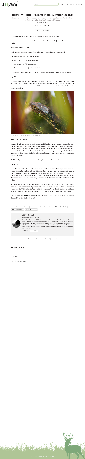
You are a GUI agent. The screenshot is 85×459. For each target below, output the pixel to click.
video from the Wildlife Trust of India (26, 196)
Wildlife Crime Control (61, 207)
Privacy (80, 454)
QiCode (52, 457)
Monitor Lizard (33, 207)
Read (61, 4)
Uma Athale (43, 23)
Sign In (72, 4)
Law (20, 207)
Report (55, 239)
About (68, 454)
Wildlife (51, 207)
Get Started (79, 4)
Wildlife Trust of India (31, 209)
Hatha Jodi (14, 207)
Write (66, 4)
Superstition (43, 207)
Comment (30, 239)
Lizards (25, 207)
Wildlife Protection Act (17, 209)
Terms (74, 454)
